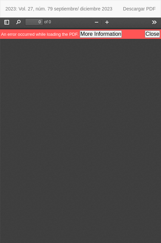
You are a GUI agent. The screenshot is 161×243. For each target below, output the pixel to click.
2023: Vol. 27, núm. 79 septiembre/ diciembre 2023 (58, 8)
